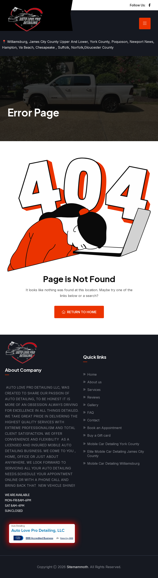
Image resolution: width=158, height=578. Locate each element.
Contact (93, 420)
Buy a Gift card (98, 435)
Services (94, 390)
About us (94, 382)
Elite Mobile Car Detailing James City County (115, 453)
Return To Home (79, 312)
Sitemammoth (77, 567)
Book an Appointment (104, 428)
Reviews (93, 397)
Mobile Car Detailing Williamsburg (113, 463)
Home (92, 374)
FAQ (90, 412)
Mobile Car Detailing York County (113, 444)
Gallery (92, 405)
